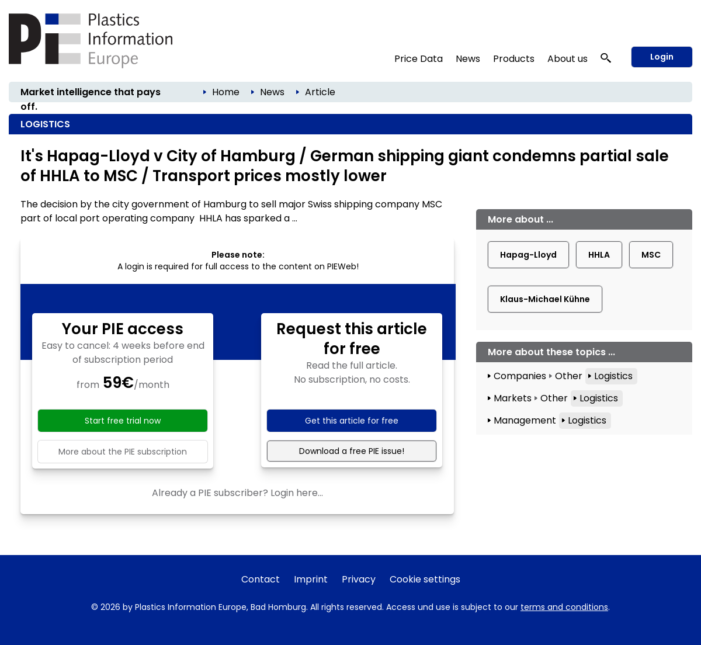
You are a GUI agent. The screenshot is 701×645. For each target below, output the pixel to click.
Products (514, 58)
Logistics (613, 376)
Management (525, 420)
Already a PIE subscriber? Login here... (237, 493)
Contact (260, 579)
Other (568, 376)
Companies (520, 376)
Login (662, 57)
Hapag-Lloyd (528, 255)
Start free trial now (123, 420)
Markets (513, 398)
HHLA (599, 255)
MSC (651, 255)
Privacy (359, 579)
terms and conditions (564, 607)
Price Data (418, 58)
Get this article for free (351, 420)
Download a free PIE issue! (351, 451)
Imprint (311, 579)
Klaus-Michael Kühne (545, 299)
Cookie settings (425, 579)
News (468, 58)
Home (226, 92)
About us (567, 58)
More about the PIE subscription (122, 451)
